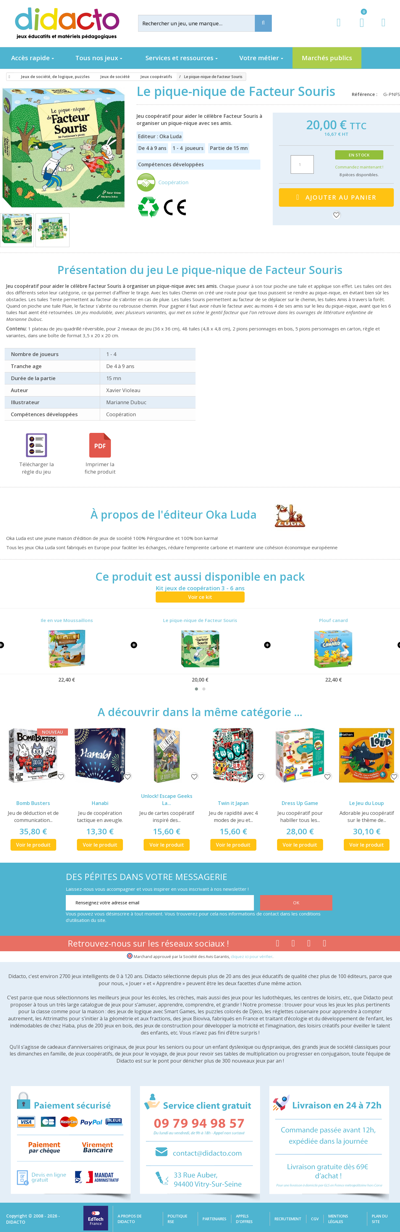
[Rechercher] (201, 23)
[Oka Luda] (284, 514)
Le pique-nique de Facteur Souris (200, 620)
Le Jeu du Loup (366, 803)
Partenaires (214, 1219)
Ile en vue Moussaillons (67, 620)
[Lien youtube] (293, 944)
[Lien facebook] (277, 944)
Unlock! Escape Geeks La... (166, 800)
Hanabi (100, 803)
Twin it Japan (233, 803)
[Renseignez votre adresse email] (160, 903)
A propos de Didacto (129, 1218)
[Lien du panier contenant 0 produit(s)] (359, 28)
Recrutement (288, 1219)
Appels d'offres (244, 1218)
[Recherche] (263, 23)
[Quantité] (302, 164)
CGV (315, 1219)
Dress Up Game (300, 803)
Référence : (366, 94)
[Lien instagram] (309, 944)
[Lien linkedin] (325, 944)
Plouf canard (333, 620)
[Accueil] (8, 77)
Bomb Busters (33, 803)
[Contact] (383, 28)
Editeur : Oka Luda (160, 136)
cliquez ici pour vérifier (251, 956)
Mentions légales (338, 1218)
